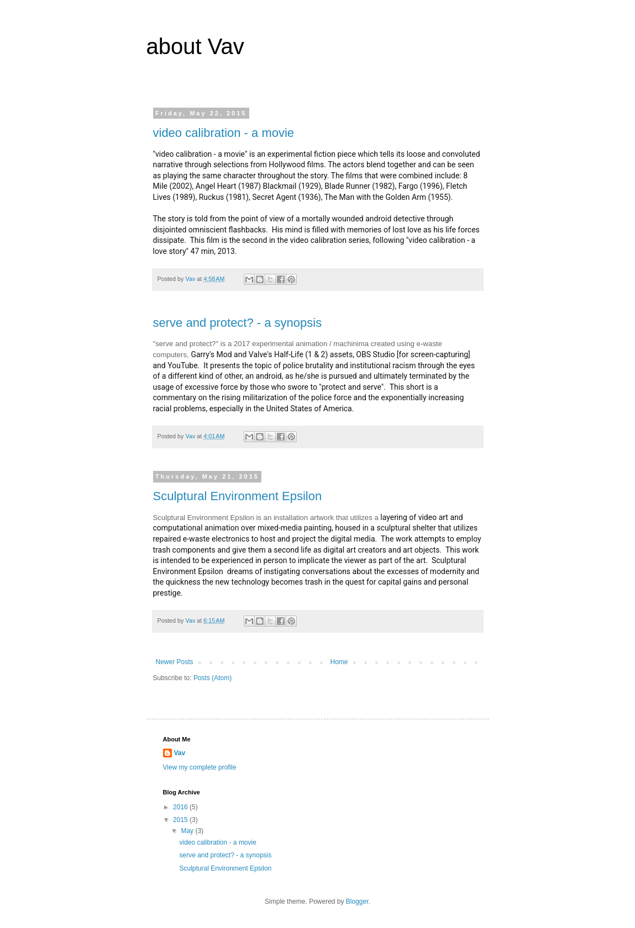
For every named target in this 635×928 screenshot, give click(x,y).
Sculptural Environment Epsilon (237, 496)
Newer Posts (174, 662)
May (188, 831)
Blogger (357, 901)
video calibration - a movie (224, 133)
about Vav (195, 46)
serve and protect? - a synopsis (237, 323)
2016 (181, 807)
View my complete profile (200, 767)
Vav (180, 753)
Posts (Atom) (212, 678)
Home (339, 662)
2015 (181, 820)
